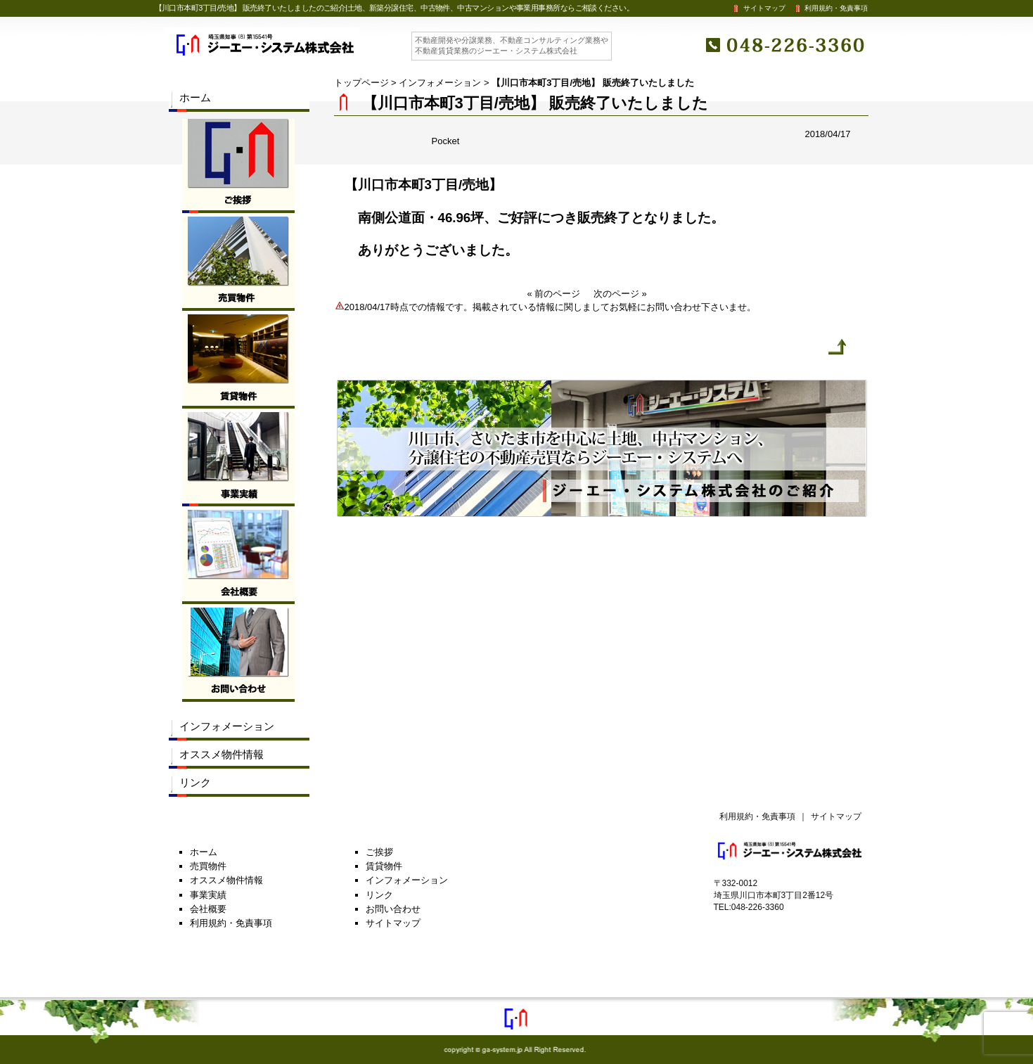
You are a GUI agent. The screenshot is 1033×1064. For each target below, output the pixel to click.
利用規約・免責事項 (830, 8)
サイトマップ (758, 8)
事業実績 (208, 895)
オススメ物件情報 (221, 754)
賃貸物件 (384, 866)
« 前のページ (554, 293)
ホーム (195, 97)
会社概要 (208, 909)
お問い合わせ (393, 909)
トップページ (361, 82)
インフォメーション (440, 82)
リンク (195, 782)
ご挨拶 (379, 852)
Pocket (446, 141)
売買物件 (208, 866)
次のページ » (620, 293)
